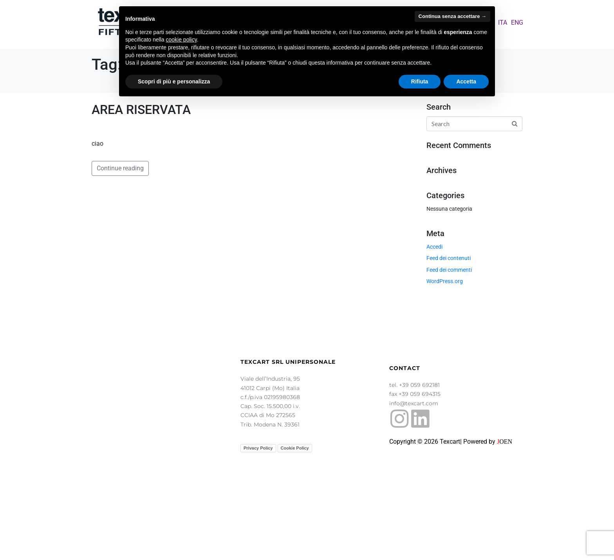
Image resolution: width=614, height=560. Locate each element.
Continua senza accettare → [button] (452, 16)
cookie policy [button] (181, 39)
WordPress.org (444, 281)
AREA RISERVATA (141, 109)
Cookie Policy (295, 543)
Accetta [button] (466, 81)
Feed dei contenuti (448, 258)
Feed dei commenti (449, 270)
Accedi (434, 247)
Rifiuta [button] (419, 81)
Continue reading (120, 370)
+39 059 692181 (419, 480)
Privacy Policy (258, 543)
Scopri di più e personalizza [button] (174, 81)
